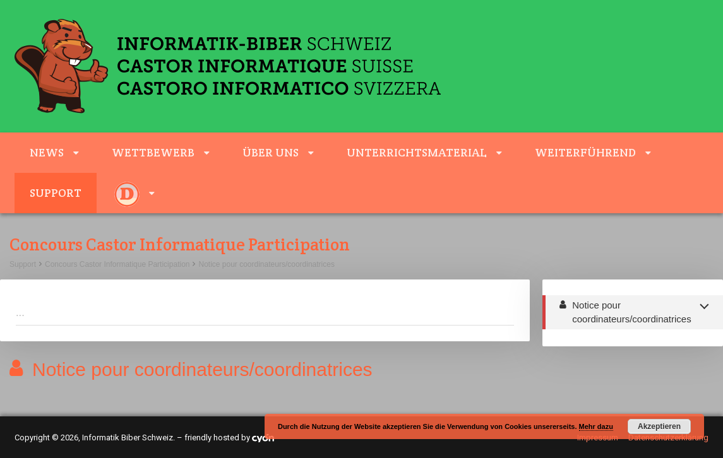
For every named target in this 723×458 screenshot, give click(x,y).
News (47, 152)
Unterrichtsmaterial (417, 152)
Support (55, 192)
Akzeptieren (659, 426)
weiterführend (585, 152)
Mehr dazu (596, 426)
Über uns (270, 152)
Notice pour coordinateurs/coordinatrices (266, 264)
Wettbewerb (153, 152)
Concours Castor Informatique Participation (117, 264)
